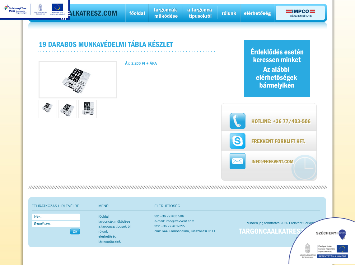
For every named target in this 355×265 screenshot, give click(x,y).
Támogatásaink (110, 241)
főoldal (104, 216)
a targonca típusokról (115, 226)
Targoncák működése (114, 221)
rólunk (103, 231)
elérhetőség (108, 236)
